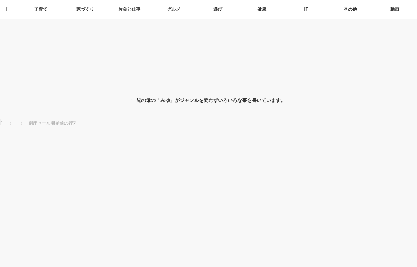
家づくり (85, 9)
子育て (40, 9)
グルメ (173, 9)
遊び (217, 9)
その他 (350, 9)
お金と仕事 (129, 9)
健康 (261, 9)
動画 (394, 9)
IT (306, 9)
